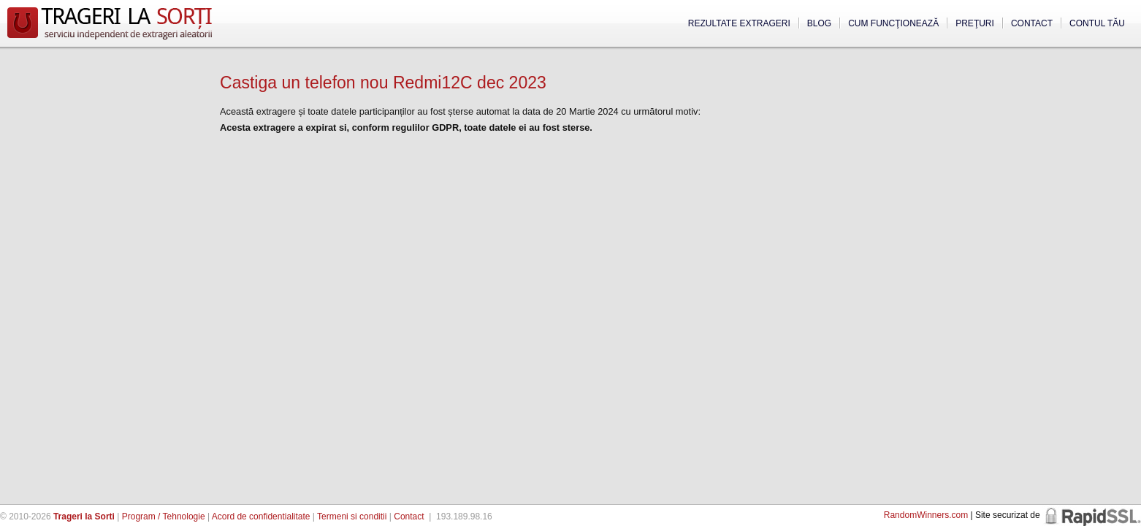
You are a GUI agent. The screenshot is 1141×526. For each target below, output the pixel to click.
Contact (1032, 23)
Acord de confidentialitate (261, 516)
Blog (819, 23)
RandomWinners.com (926, 515)
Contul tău (1097, 23)
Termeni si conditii (351, 516)
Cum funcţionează (893, 23)
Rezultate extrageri (739, 23)
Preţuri (974, 23)
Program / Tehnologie (163, 516)
